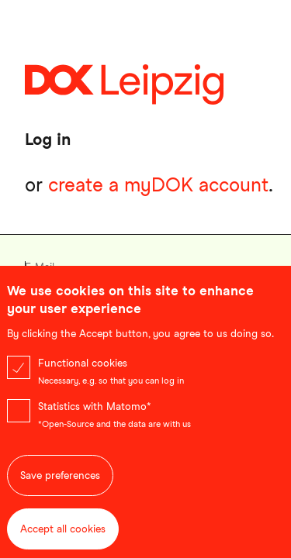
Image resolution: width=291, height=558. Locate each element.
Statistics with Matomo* (94, 420)
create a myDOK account (158, 185)
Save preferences (60, 489)
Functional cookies (82, 377)
